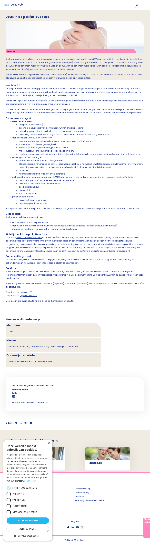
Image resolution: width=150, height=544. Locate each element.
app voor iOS (26, 292)
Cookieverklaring (82, 492)
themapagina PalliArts (62, 301)
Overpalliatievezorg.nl (119, 251)
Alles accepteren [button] (28, 520)
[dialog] (27, 490)
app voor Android (28, 295)
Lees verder (30, 480)
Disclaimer (79, 496)
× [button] (49, 443)
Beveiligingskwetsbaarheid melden (90, 500)
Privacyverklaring (82, 488)
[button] (28, 535)
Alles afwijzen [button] (28, 528)
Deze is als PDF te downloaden (63, 263)
